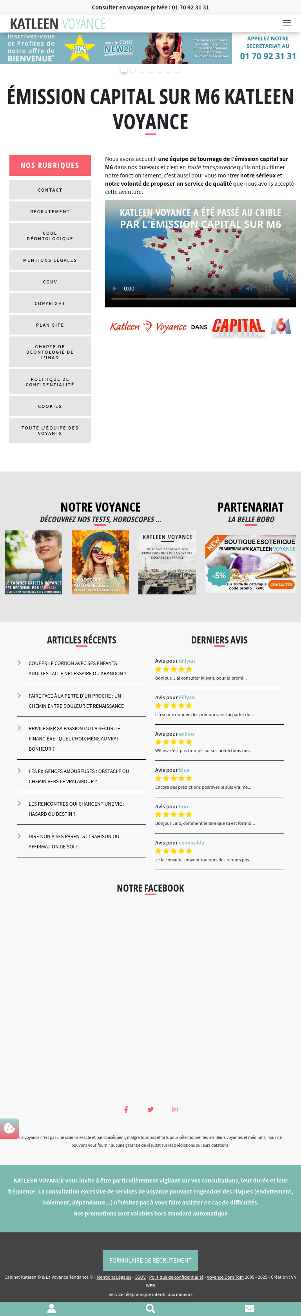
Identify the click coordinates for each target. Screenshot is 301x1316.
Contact (50, 189)
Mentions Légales (50, 260)
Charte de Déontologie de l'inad (50, 351)
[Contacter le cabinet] (249, 1309)
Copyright (49, 303)
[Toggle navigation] (289, 23)
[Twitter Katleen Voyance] (150, 1109)
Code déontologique (50, 235)
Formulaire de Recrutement (150, 1260)
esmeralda (191, 842)
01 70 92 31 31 (190, 7)
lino (183, 806)
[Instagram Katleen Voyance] (175, 1109)
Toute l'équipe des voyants (50, 430)
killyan (187, 660)
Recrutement (50, 211)
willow (187, 733)
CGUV (50, 281)
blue (184, 769)
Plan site (50, 325)
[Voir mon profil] (51, 1309)
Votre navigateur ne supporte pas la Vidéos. (200, 253)
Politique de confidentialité (50, 381)
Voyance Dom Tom (225, 1277)
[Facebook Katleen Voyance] (126, 1109)
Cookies (50, 406)
